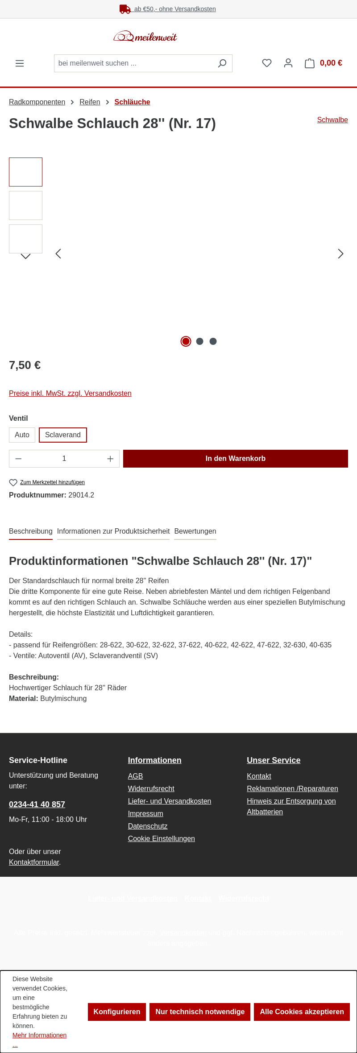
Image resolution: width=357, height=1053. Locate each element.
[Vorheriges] (58, 253)
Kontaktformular (34, 862)
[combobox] (133, 63)
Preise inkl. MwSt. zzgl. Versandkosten (70, 393)
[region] (178, 253)
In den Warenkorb (236, 458)
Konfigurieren (117, 1012)
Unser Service (273, 760)
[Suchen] (222, 63)
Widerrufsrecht (151, 788)
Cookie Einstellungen (161, 838)
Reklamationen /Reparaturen (292, 788)
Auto (22, 435)
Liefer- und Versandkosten (170, 801)
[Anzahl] (64, 459)
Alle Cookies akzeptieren (302, 1012)
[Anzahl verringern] (18, 459)
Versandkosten (183, 933)
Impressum (145, 813)
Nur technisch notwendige (200, 1012)
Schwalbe (332, 120)
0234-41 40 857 (37, 804)
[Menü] (19, 63)
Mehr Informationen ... (39, 1040)
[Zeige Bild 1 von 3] (186, 341)
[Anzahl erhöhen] (110, 459)
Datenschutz (148, 826)
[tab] (31, 532)
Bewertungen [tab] (195, 531)
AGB (135, 776)
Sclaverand (63, 435)
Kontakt (259, 776)
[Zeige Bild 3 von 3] (213, 341)
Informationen (155, 760)
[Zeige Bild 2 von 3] (199, 341)
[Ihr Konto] (288, 63)
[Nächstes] (341, 253)
